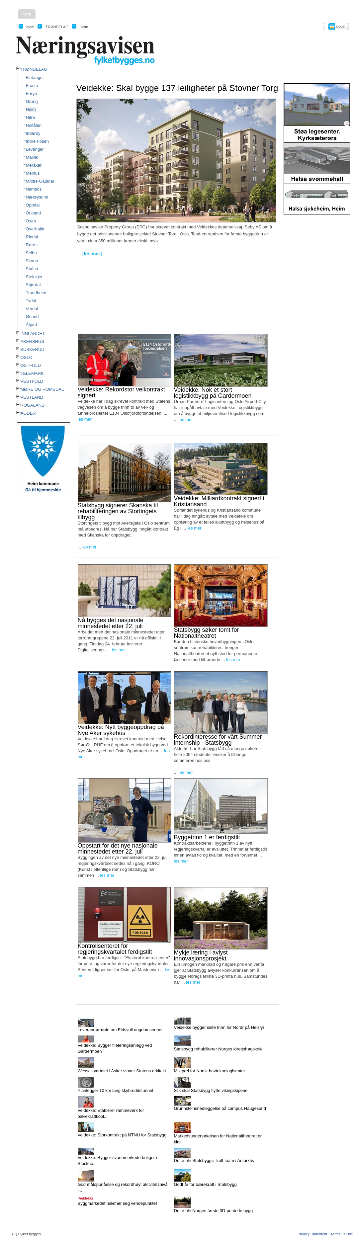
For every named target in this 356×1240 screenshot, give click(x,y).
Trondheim (36, 292)
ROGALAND (33, 405)
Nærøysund (37, 197)
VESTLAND (32, 397)
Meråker (34, 165)
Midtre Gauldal (40, 181)
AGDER (28, 413)
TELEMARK (32, 373)
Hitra (30, 117)
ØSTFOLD (31, 365)
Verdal (32, 308)
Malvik (32, 157)
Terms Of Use (341, 1234)
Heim (31, 109)
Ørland (32, 316)
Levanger (35, 149)
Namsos (34, 189)
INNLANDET (33, 333)
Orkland (33, 212)
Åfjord (31, 324)
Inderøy (33, 133)
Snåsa (32, 268)
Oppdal (33, 205)
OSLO (27, 357)
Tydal (31, 300)
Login (340, 26)
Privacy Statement (312, 1234)
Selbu (31, 252)
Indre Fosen (37, 141)
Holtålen (34, 125)
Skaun (32, 260)
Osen (31, 220)
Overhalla (35, 228)
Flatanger (35, 77)
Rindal (32, 236)
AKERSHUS (32, 341)
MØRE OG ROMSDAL (42, 389)
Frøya (31, 93)
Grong (32, 101)
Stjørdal (33, 284)
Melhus (33, 173)
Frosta (32, 85)
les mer (85, 419)
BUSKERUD (32, 349)
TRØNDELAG (34, 69)
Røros (32, 244)
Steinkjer (34, 276)
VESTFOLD (32, 381)
